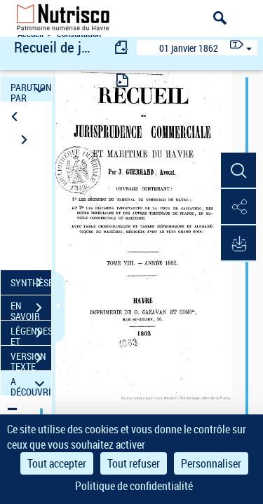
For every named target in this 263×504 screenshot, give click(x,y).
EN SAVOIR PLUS (31, 309)
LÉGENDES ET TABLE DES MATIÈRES (31, 334)
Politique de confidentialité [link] (134, 485)
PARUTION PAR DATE (31, 89)
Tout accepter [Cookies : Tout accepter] (56, 463)
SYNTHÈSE (31, 283)
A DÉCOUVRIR (31, 383)
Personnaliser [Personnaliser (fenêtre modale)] (211, 463)
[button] (238, 171)
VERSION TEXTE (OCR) (31, 360)
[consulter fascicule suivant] (122, 80)
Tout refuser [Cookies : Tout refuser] (133, 463)
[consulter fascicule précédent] (122, 47)
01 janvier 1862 (188, 48)
